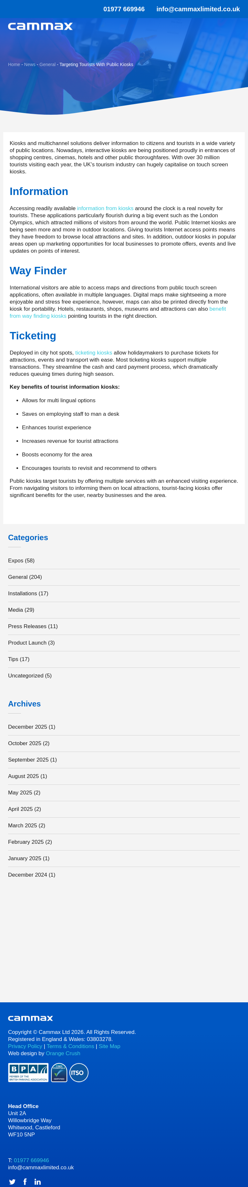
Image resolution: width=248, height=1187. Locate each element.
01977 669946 (119, 9)
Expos (15, 561)
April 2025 (20, 809)
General (17, 577)
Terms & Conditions (70, 1046)
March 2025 (22, 825)
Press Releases (27, 626)
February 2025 (26, 842)
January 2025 (24, 858)
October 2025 (24, 743)
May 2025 (20, 793)
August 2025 (23, 776)
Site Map (109, 1046)
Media (15, 610)
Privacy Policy (25, 1046)
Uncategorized (26, 676)
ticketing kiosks (93, 353)
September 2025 (28, 760)
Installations (22, 593)
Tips (13, 659)
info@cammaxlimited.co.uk (198, 9)
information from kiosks (105, 208)
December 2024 (27, 875)
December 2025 (27, 727)
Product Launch (27, 643)
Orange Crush (63, 1053)
